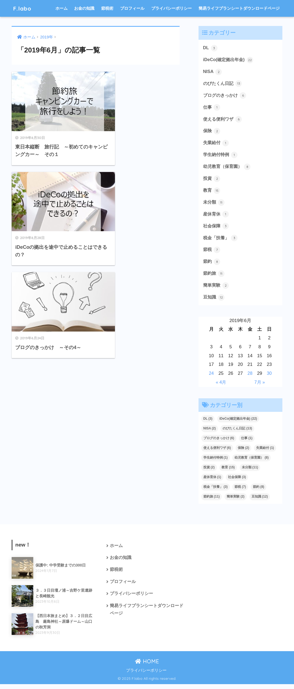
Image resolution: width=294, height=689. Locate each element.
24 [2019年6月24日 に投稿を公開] (211, 378)
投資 (212, 181)
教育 (212, 193)
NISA (212, 72)
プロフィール (132, 8)
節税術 (107, 8)
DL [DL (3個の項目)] (208, 423)
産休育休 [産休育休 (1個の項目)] (212, 482)
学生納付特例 (221, 157)
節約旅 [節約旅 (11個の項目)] (211, 501)
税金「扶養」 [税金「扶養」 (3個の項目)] (215, 491)
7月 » (259, 386)
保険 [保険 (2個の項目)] (243, 453)
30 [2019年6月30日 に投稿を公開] (269, 378)
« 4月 (221, 386)
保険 (212, 133)
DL (210, 48)
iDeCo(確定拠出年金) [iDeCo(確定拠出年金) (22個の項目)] (238, 423)
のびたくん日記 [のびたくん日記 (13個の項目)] (237, 433)
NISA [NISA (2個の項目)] (209, 433)
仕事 (212, 108)
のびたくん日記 (223, 84)
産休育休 (216, 217)
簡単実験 (216, 290)
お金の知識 (84, 8)
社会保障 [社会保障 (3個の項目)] (237, 482)
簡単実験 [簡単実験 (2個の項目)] (236, 501)
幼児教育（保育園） (228, 169)
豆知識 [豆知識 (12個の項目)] (260, 501)
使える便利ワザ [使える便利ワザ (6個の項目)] (217, 453)
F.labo (23, 8)
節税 (212, 253)
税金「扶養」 (221, 241)
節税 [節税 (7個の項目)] (240, 491)
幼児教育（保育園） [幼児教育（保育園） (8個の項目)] (251, 462)
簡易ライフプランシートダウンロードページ (239, 8)
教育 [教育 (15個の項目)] (228, 472)
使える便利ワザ (223, 120)
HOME (147, 665)
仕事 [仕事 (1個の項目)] (246, 443)
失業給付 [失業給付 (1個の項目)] (265, 453)
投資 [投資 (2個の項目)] (209, 472)
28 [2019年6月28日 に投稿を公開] (250, 378)
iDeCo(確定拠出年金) (229, 60)
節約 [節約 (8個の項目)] (258, 491)
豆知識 (214, 302)
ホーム (61, 8)
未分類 (214, 205)
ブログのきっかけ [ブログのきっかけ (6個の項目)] (218, 443)
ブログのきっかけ (226, 96)
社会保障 (216, 229)
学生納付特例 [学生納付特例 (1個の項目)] (215, 462)
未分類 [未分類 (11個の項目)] (250, 472)
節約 (212, 265)
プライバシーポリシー (171, 8)
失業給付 (216, 144)
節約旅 (214, 277)
